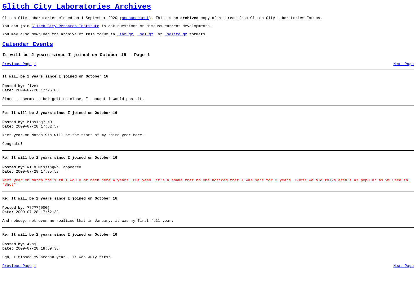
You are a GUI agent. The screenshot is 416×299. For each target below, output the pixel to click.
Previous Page (16, 70)
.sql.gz (145, 38)
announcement (135, 20)
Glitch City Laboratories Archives (76, 7)
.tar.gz (125, 38)
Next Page (403, 70)
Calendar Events (27, 49)
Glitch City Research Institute (65, 29)
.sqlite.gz (176, 38)
